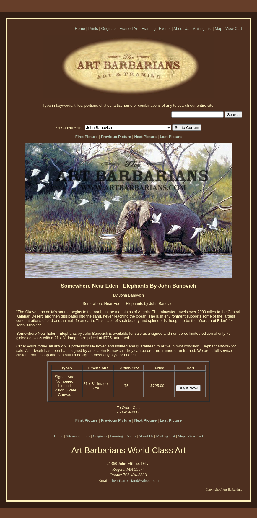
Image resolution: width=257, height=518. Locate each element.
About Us (181, 28)
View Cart (233, 28)
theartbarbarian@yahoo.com (134, 480)
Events (165, 28)
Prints (93, 28)
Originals (108, 28)
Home (80, 28)
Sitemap (72, 436)
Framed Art (128, 28)
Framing (148, 28)
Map (218, 28)
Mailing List (202, 28)
